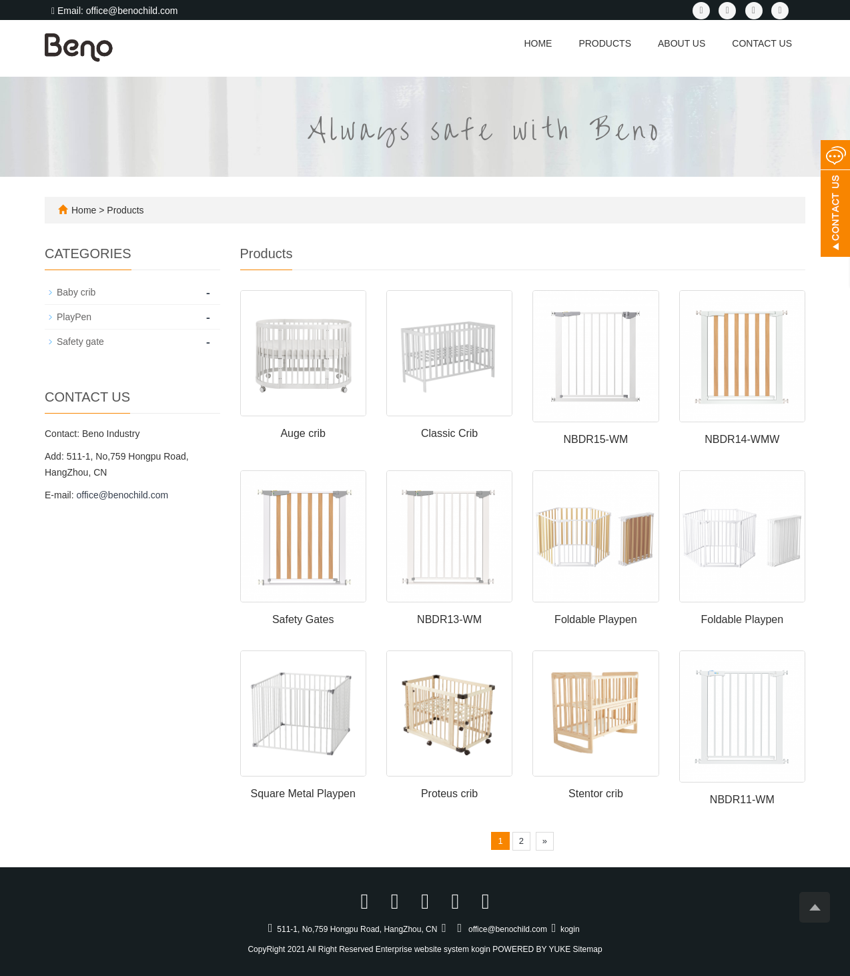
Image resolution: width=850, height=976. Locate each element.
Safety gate (80, 341)
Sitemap (587, 949)
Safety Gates (303, 619)
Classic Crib (449, 433)
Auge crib (303, 433)
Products (604, 43)
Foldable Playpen (595, 619)
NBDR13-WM (449, 619)
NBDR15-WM (595, 439)
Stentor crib (595, 793)
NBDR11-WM (742, 799)
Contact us (762, 43)
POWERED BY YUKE (532, 949)
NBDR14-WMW (742, 439)
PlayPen (74, 317)
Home (538, 43)
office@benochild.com (122, 495)
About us (681, 43)
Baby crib (76, 292)
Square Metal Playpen (302, 793)
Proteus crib (449, 793)
